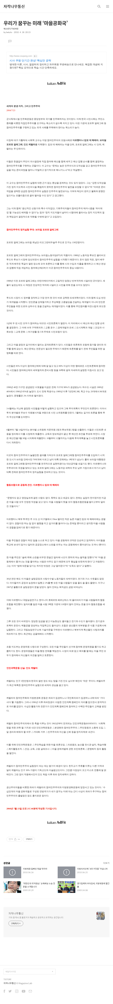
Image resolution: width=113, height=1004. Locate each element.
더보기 (106, 863)
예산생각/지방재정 (11, 28)
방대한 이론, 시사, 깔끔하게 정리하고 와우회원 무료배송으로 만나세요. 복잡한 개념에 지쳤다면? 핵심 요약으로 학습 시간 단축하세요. (56, 66)
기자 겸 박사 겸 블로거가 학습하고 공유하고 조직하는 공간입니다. (36, 917)
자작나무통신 (14, 6)
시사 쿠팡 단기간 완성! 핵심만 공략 (30, 60)
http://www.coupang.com (21, 56)
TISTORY (7, 979)
